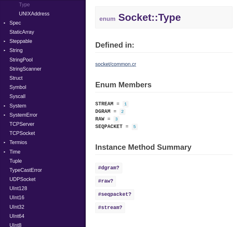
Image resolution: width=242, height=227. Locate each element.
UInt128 (18, 188)
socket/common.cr (115, 64)
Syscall (17, 96)
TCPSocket (22, 133)
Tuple (15, 161)
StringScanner (25, 69)
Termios (18, 142)
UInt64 (16, 216)
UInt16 (16, 197)
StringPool (21, 59)
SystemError (23, 115)
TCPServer (21, 124)
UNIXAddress (34, 13)
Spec (15, 23)
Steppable (20, 41)
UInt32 (16, 207)
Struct (16, 78)
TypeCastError (25, 170)
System (17, 105)
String (16, 50)
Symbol (17, 87)
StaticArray (21, 32)
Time (14, 151)
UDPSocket (22, 179)
